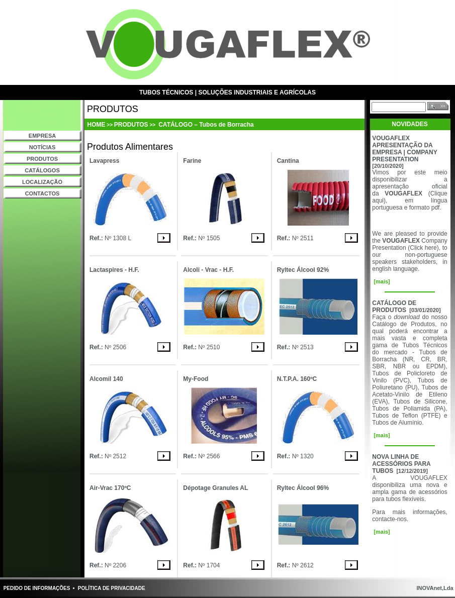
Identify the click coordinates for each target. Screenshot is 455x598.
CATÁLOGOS (42, 170)
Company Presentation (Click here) (409, 244)
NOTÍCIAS (42, 147)
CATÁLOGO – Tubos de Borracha (205, 124)
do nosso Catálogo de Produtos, (409, 321)
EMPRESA (42, 136)
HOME (96, 124)
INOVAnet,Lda (434, 588)
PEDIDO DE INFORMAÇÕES (37, 588)
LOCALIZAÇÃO (42, 182)
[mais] (381, 281)
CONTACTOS (42, 193)
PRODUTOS (42, 159)
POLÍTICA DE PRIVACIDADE (111, 588)
